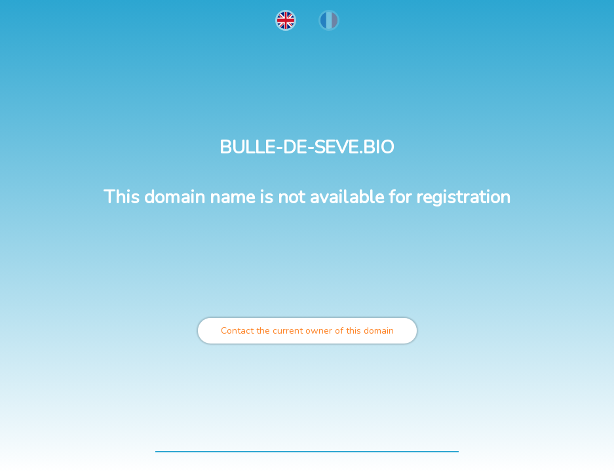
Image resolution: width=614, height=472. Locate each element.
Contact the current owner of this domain (307, 330)
